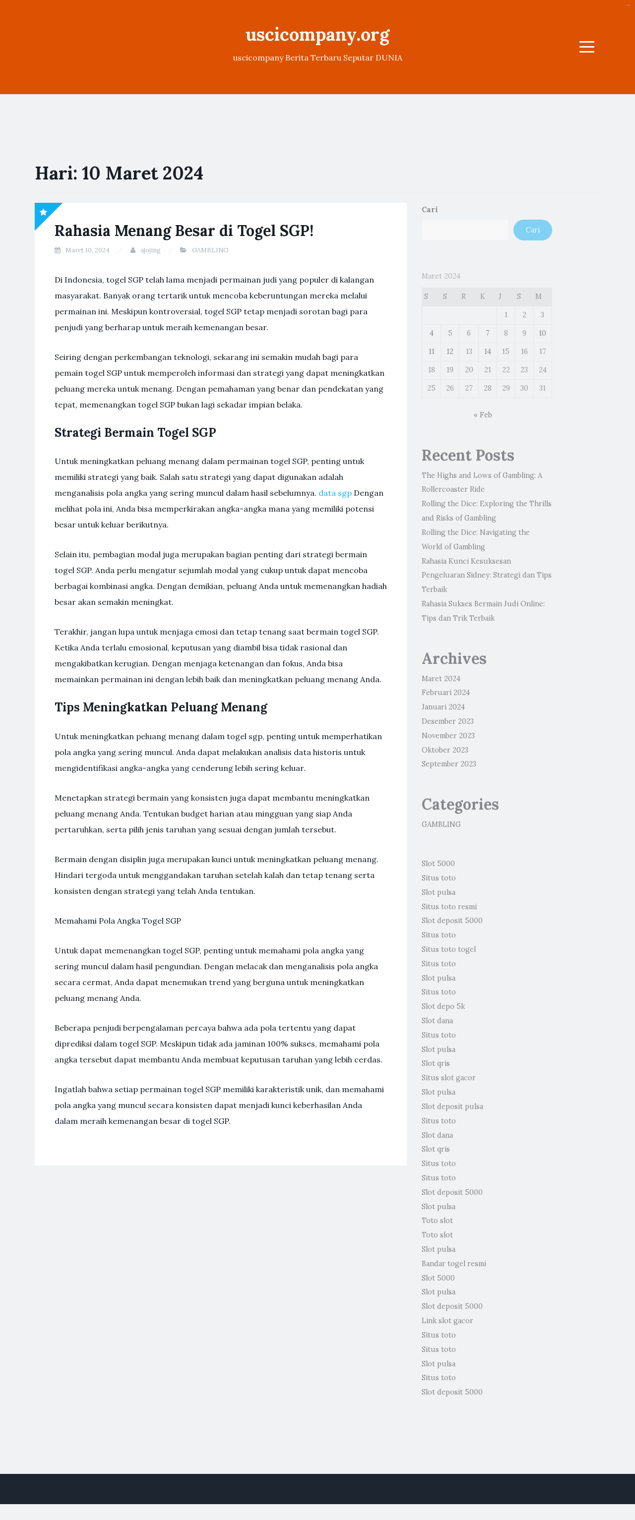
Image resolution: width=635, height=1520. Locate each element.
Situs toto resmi (449, 906)
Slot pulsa (438, 892)
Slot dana (437, 1020)
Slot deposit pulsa (452, 1106)
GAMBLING (210, 250)
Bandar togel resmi (454, 1263)
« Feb (483, 414)
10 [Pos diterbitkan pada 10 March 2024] (542, 333)
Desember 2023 (448, 721)
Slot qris (436, 1063)
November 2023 (448, 735)
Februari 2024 (446, 692)
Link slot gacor (447, 1320)
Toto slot (437, 1220)
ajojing (150, 250)
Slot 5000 (438, 863)
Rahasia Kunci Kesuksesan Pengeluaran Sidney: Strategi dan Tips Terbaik (487, 575)
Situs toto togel (449, 949)
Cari (430, 209)
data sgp (335, 493)
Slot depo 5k (443, 1006)
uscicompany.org (317, 34)
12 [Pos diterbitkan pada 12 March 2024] (449, 351)
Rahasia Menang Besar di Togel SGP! (184, 230)
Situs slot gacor (449, 1077)
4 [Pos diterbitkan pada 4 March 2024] (432, 333)
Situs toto (439, 878)
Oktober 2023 (445, 750)
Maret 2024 (441, 678)
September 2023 (449, 764)
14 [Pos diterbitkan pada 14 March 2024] (487, 351)
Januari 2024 (443, 706)
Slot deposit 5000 (452, 920)
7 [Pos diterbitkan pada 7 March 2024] (488, 333)
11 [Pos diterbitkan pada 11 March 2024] (432, 351)
